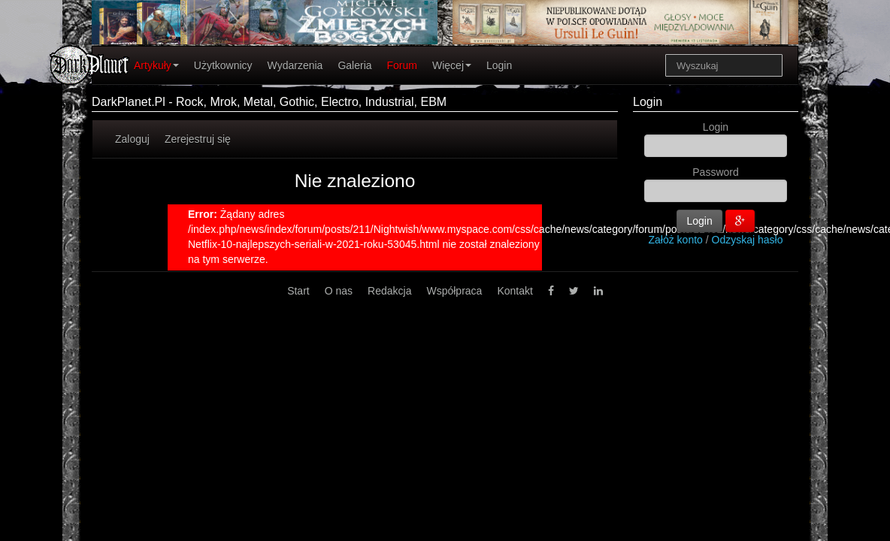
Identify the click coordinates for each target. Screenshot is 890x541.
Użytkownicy (223, 65)
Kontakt (514, 291)
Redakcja (389, 291)
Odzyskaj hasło (747, 240)
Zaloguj (132, 139)
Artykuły (156, 65)
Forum (402, 65)
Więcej (451, 65)
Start (298, 291)
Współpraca (454, 291)
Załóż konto (676, 240)
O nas (339, 291)
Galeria (354, 65)
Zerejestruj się (198, 139)
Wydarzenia (295, 65)
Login (499, 65)
